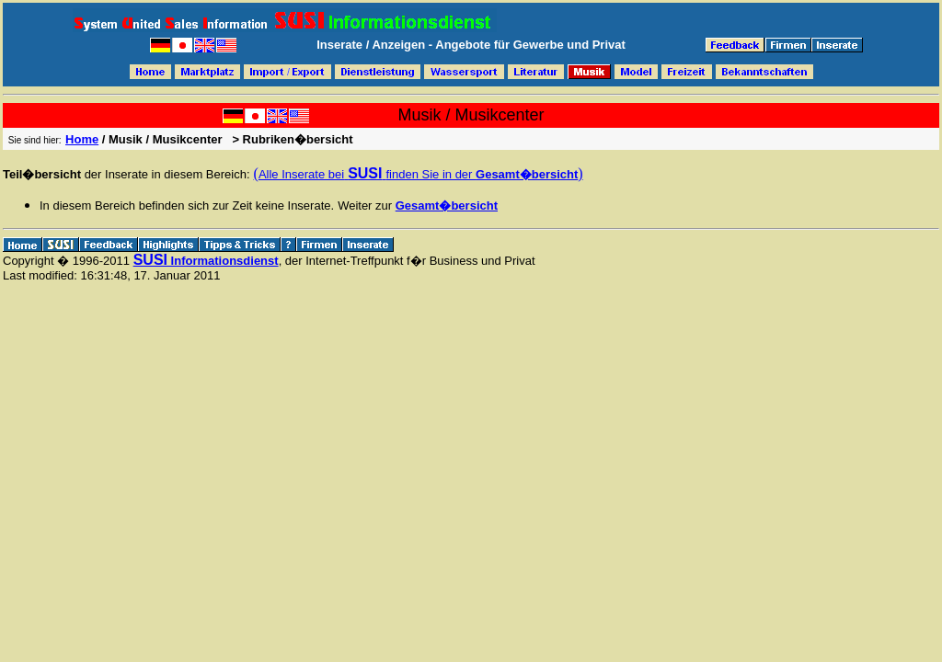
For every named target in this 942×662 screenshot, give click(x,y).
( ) (418, 173)
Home (81, 139)
